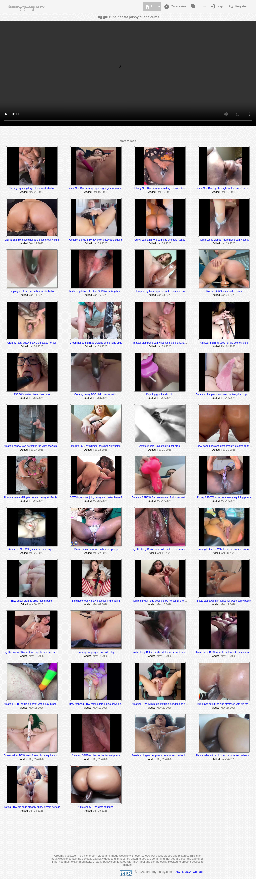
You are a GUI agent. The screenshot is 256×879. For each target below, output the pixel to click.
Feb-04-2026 (100, 398)
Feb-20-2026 (164, 449)
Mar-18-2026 (228, 501)
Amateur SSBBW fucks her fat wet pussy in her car (32, 703)
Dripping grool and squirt (160, 394)
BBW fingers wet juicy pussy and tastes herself (96, 497)
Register (237, 6)
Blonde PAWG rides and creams (224, 291)
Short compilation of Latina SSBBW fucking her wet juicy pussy (103, 291)
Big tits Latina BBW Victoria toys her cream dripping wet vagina (39, 652)
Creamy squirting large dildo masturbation (32, 188)
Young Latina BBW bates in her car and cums (224, 549)
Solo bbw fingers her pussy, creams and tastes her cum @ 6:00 (167, 755)
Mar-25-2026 (36, 553)
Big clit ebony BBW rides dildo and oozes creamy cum (162, 549)
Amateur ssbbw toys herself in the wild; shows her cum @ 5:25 (38, 446)
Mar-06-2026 (100, 501)
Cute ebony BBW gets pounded (96, 807)
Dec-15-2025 (228, 192)
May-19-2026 (100, 707)
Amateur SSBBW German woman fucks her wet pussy (162, 497)
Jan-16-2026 (100, 295)
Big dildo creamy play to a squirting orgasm (96, 600)
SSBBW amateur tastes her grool (32, 394)
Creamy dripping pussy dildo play (96, 652)
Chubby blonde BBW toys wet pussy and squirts (96, 239)
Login (217, 6)
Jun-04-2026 (228, 759)
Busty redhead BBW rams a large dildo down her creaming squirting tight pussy (112, 703)
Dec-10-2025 (164, 192)
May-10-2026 (164, 604)
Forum (198, 6)
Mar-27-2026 (100, 553)
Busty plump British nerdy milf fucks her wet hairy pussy (163, 652)
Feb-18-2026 (100, 449)
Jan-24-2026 (228, 295)
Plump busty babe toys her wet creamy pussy (160, 291)
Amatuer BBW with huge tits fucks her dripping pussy (161, 703)
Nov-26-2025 (36, 192)
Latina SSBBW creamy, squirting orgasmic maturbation (98, 188)
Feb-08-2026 (164, 398)
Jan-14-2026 (36, 295)
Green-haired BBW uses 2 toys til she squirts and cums (34, 755)
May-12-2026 (228, 604)
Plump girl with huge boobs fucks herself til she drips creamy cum (168, 600)
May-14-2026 (100, 656)
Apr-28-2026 (228, 553)
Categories (175, 6)
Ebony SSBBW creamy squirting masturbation (160, 188)
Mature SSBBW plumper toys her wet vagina (96, 446)
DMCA (186, 872)
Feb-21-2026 (36, 501)
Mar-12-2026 (164, 501)
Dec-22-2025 (36, 243)
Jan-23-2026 (164, 295)
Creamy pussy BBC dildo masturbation (96, 394)
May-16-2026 (228, 656)
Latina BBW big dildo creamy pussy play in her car (32, 807)
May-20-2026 (164, 707)
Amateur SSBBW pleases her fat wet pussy (96, 755)
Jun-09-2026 (100, 810)
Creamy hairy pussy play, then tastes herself (32, 342)
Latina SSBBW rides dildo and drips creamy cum (32, 239)
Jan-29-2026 (100, 346)
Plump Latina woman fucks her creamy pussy (224, 239)
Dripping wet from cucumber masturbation (32, 291)
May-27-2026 (228, 707)
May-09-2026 (100, 604)
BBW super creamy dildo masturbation (32, 600)
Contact (198, 872)
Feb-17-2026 (36, 449)
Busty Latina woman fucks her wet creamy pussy (224, 600)
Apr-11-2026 (164, 553)
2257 (177, 872)
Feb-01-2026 (228, 346)
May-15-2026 (164, 656)
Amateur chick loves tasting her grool (160, 446)
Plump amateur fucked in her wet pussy (96, 549)
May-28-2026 (100, 759)
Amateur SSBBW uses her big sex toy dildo (224, 342)
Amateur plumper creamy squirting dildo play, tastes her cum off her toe (171, 342)
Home (152, 6)
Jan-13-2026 (228, 243)
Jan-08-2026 (164, 243)
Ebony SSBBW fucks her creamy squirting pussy (224, 497)
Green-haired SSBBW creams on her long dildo (96, 342)
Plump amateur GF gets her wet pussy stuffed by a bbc (34, 497)
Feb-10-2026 (228, 398)
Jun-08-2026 (36, 810)
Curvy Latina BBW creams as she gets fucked (159, 239)
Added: (24, 192)
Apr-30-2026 (36, 604)
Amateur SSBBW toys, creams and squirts (32, 549)
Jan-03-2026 (100, 243)
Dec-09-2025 (100, 192)
